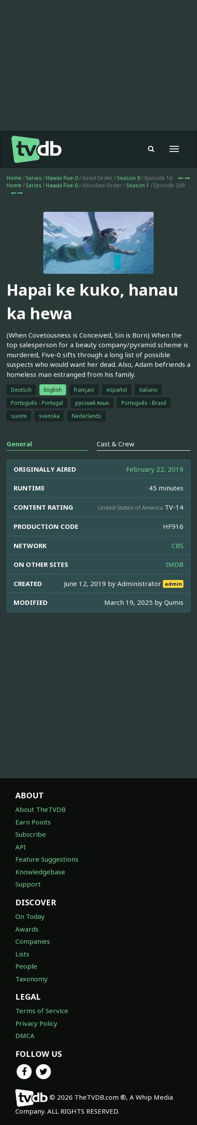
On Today (30, 916)
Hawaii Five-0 (62, 178)
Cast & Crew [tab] (115, 443)
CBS (177, 545)
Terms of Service (41, 1010)
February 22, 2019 (154, 469)
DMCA (25, 1035)
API (20, 846)
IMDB (174, 564)
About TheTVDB (40, 809)
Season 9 (128, 178)
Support (28, 884)
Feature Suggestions (46, 859)
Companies (32, 941)
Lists (22, 953)
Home (14, 178)
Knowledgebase (40, 871)
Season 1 (137, 185)
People (26, 966)
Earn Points (33, 822)
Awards (27, 929)
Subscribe (30, 834)
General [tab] (19, 443)
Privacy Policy (36, 1023)
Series (34, 178)
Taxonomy (31, 978)
